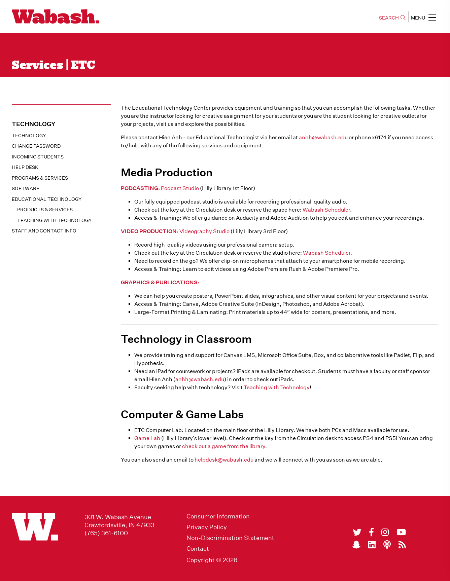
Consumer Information (218, 516)
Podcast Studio (180, 188)
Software (25, 188)
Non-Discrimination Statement (230, 538)
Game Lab (147, 438)
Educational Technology (46, 199)
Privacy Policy (206, 527)
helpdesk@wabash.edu (224, 460)
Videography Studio (204, 231)
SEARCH (392, 18)
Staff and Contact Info (44, 231)
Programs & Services (40, 178)
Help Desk (25, 167)
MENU (423, 17)
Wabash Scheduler (326, 210)
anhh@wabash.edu (323, 137)
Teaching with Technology (54, 220)
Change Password (36, 146)
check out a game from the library (223, 446)
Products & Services (45, 210)
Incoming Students (38, 157)
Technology (29, 136)
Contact (197, 548)
